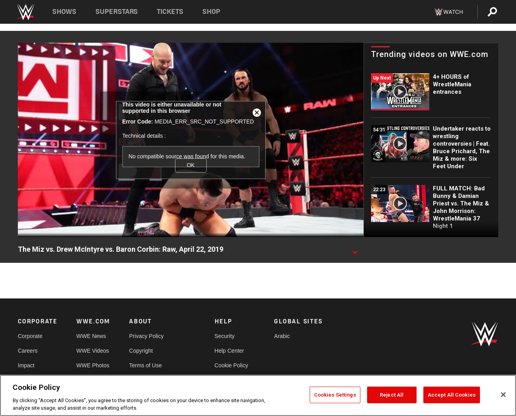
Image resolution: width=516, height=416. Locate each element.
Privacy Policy (146, 336)
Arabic (282, 336)
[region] (258, 395)
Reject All (392, 395)
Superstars (116, 11)
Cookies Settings (335, 395)
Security (225, 336)
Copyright (141, 351)
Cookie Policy (231, 365)
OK (190, 165)
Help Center (229, 351)
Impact (26, 365)
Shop (211, 11)
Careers (28, 351)
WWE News (91, 336)
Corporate (30, 336)
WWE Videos (92, 351)
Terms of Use (145, 365)
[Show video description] (355, 249)
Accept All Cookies (452, 395)
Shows (64, 11)
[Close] (503, 394)
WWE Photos (92, 365)
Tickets (170, 11)
